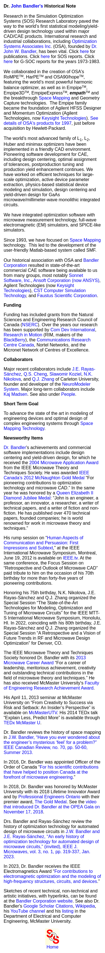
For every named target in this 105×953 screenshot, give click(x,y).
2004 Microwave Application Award (64, 462)
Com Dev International (72, 329)
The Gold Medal (51, 801)
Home (52, 947)
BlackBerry (14, 339)
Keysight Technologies (64, 118)
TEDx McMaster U (22, 722)
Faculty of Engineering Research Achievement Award (51, 685)
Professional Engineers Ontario (49, 796)
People (68, 394)
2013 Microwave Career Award (45, 660)
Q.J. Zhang (43, 379)
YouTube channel (28, 911)
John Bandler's (27, 6)
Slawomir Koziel (65, 374)
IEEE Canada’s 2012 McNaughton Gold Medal (46, 475)
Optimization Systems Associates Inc (50, 44)
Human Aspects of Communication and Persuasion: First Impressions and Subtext (43, 542)
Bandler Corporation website (44, 901)
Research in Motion (23, 334)
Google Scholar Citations (48, 906)
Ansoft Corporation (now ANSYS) (66, 280)
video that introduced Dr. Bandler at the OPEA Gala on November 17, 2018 (52, 806)
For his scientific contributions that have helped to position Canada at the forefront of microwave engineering (51, 772)
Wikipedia (85, 906)
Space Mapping (55, 98)
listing (67, 911)
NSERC (30, 324)
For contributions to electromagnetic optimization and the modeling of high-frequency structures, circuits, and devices (52, 876)
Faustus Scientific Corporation (67, 295)
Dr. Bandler (15, 447)
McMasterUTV (43, 712)
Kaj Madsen (15, 394)
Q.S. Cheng (35, 374)
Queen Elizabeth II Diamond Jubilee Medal (48, 495)
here (84, 51)
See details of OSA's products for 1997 (51, 121)
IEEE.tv (70, 558)
